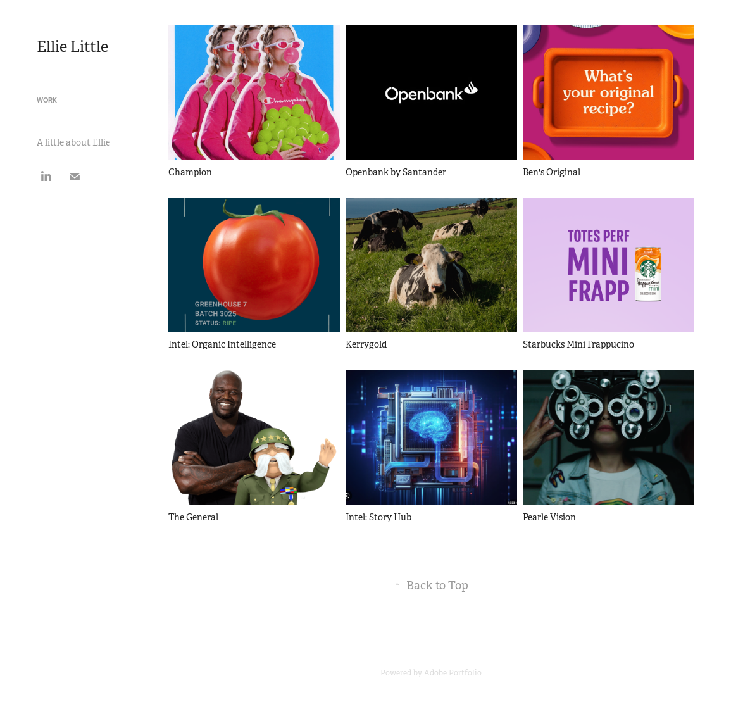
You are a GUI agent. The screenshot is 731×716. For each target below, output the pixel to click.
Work (47, 100)
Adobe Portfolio (453, 673)
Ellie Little (72, 46)
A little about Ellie (73, 142)
